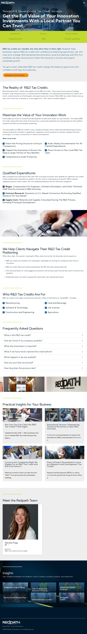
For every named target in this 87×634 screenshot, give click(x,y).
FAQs (44, 39)
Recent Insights (72, 33)
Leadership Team (15, 39)
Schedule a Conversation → (15, 75)
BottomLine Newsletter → (15, 598)
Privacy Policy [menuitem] (6, 626)
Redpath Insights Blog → (14, 588)
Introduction (15, 33)
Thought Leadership (72, 39)
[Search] (84, 2)
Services (43, 33)
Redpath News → (64, 598)
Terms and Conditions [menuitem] (17, 626)
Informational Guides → (43, 599)
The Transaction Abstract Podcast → (41, 590)
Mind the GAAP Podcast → (67, 588)
